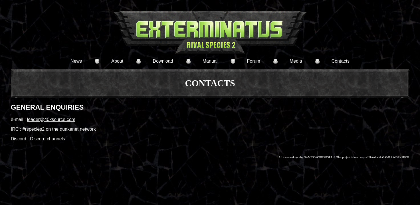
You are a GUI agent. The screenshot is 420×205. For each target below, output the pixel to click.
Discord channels (47, 138)
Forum (253, 61)
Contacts (341, 61)
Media (296, 61)
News (76, 61)
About (117, 61)
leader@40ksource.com (51, 119)
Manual (210, 61)
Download (163, 61)
